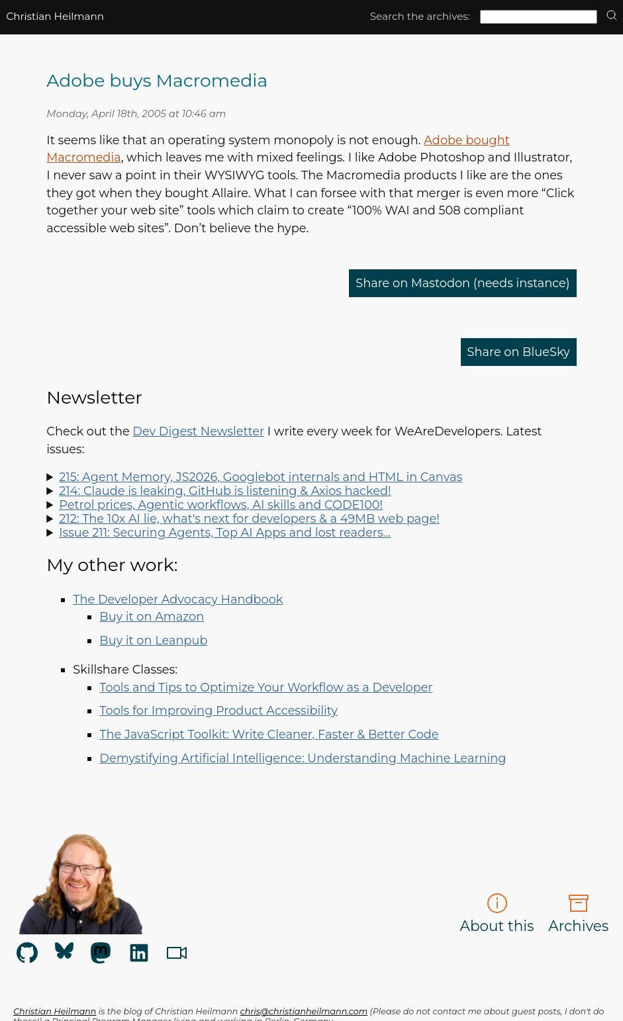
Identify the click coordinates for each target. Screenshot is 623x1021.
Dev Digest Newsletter (198, 431)
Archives (578, 913)
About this (496, 913)
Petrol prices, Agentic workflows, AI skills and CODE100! (221, 504)
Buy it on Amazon (151, 616)
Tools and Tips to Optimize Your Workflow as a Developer (265, 687)
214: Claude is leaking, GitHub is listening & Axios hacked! (225, 491)
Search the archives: (420, 16)
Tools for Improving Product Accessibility (218, 710)
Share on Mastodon (462, 283)
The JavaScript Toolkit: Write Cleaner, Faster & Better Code (268, 734)
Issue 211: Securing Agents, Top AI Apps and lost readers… (225, 532)
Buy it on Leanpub (153, 640)
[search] (611, 16)
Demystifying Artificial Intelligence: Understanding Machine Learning (302, 758)
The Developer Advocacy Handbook (178, 599)
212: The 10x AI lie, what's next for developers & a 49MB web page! (249, 518)
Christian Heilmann (55, 16)
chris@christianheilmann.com (304, 1011)
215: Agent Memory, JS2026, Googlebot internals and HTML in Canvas (260, 477)
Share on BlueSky (518, 352)
